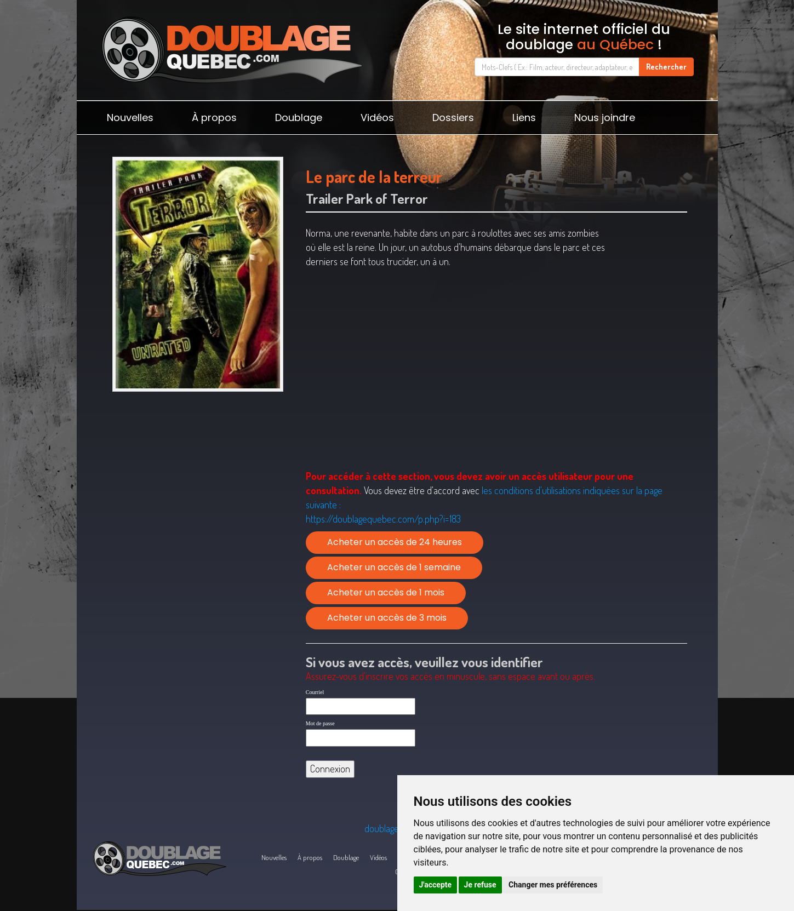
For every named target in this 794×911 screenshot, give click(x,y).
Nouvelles (130, 117)
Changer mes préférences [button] (553, 884)
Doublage (298, 117)
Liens (524, 117)
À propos (214, 117)
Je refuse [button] (480, 884)
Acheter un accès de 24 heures (394, 542)
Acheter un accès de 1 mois (385, 592)
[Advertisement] (198, 481)
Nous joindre (604, 117)
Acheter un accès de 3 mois (387, 617)
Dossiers (453, 117)
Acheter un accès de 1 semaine (394, 567)
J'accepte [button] (435, 884)
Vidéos (377, 117)
